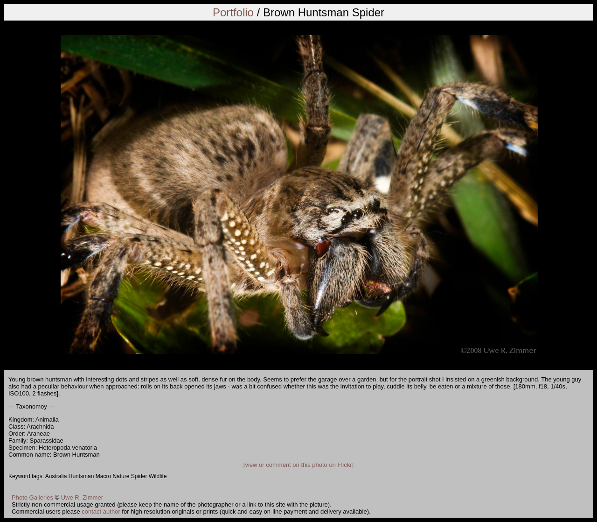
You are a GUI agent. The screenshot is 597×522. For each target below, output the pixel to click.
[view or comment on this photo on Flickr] (298, 464)
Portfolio (233, 12)
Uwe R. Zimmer (82, 497)
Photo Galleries (32, 497)
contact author (101, 511)
